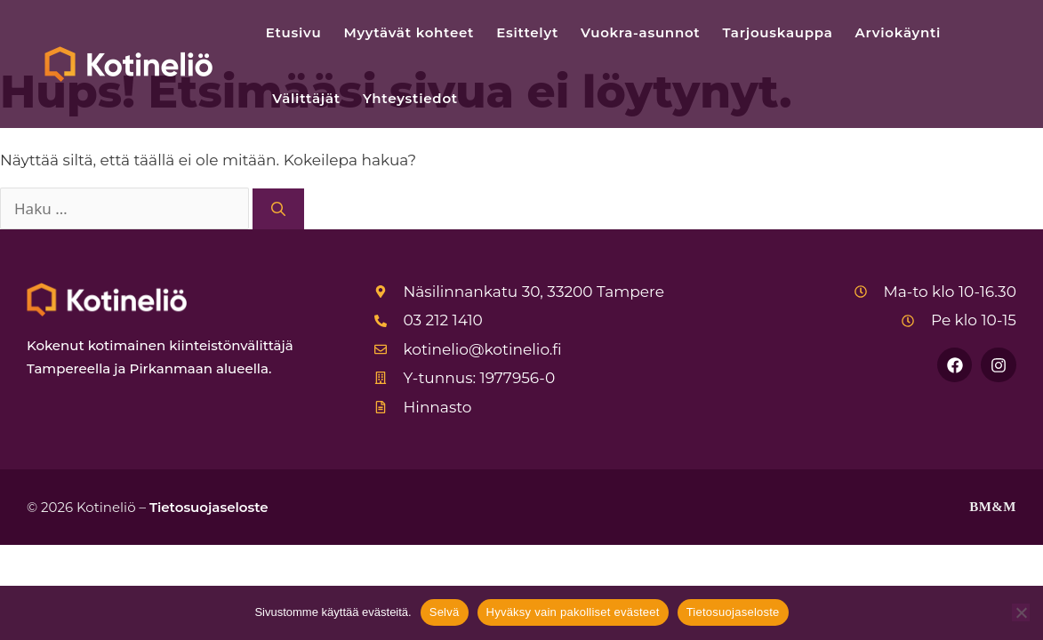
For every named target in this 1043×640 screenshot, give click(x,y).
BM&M (992, 507)
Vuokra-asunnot (640, 32)
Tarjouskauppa (777, 32)
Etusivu (294, 32)
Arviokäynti (898, 32)
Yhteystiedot (410, 98)
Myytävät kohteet (408, 32)
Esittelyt (527, 32)
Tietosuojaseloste (209, 507)
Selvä (444, 612)
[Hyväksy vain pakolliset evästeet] (1021, 612)
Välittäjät (306, 98)
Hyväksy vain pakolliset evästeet (573, 612)
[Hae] (278, 208)
